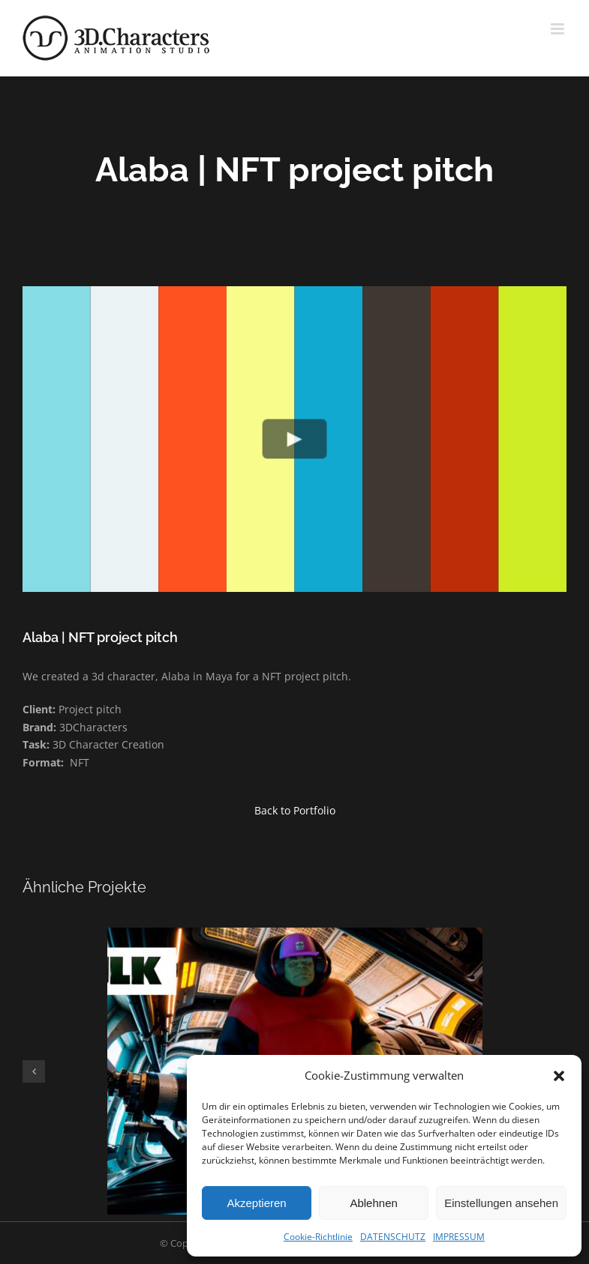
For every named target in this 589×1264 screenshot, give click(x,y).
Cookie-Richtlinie (318, 1236)
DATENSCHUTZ (392, 1236)
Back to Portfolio (294, 810)
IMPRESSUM (459, 1236)
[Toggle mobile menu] (558, 29)
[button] (558, 1075)
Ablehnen (373, 1203)
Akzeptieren (256, 1203)
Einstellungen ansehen (501, 1203)
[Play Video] (294, 439)
